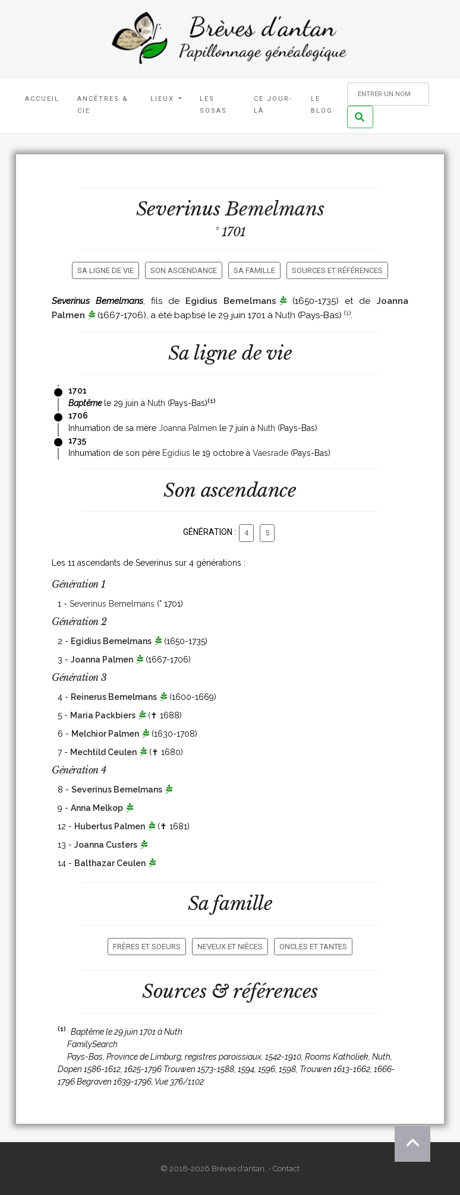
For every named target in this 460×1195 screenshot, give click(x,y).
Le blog (322, 105)
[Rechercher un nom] (388, 94)
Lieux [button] (163, 99)
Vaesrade (270, 453)
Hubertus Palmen (109, 826)
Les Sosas (213, 105)
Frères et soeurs (147, 946)
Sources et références (337, 270)
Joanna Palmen (188, 428)
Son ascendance (183, 270)
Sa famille (254, 270)
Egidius (176, 453)
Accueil (42, 99)
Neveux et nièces (230, 946)
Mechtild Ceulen (103, 752)
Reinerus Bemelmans (114, 697)
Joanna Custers (105, 845)
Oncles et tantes (313, 946)
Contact (286, 1168)
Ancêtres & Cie (102, 105)
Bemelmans (274, 209)
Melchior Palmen (105, 733)
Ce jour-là (273, 105)
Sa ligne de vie (105, 270)
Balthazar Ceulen (110, 863)
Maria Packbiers (103, 715)
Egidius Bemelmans (230, 301)
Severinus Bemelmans (112, 603)
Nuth (285, 315)
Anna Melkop (97, 808)
